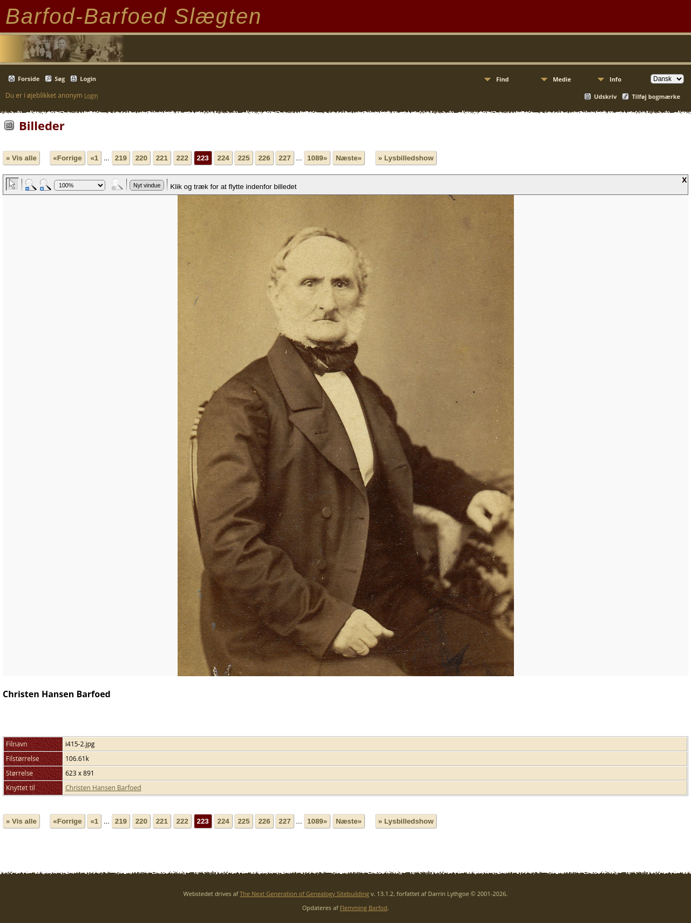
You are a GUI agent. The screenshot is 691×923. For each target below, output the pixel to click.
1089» (317, 158)
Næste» (349, 158)
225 (243, 158)
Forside (28, 79)
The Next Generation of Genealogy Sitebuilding (304, 894)
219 (121, 158)
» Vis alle (21, 158)
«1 (94, 158)
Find (502, 79)
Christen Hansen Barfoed (103, 787)
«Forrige (67, 158)
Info (615, 79)
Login (88, 79)
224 (223, 158)
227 (284, 158)
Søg (60, 79)
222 (182, 158)
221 (162, 158)
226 (264, 158)
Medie (562, 79)
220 (141, 158)
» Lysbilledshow (405, 158)
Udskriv (605, 96)
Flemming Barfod (363, 908)
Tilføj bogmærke (656, 96)
